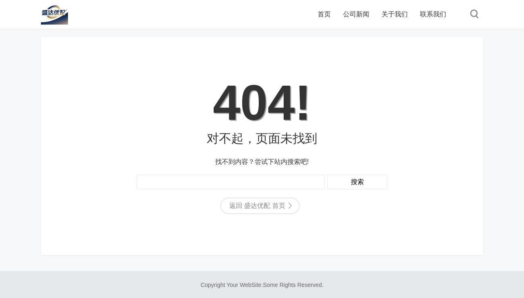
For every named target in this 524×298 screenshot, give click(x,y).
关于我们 (395, 14)
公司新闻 (356, 14)
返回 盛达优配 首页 (257, 205)
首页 (324, 14)
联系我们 (433, 14)
